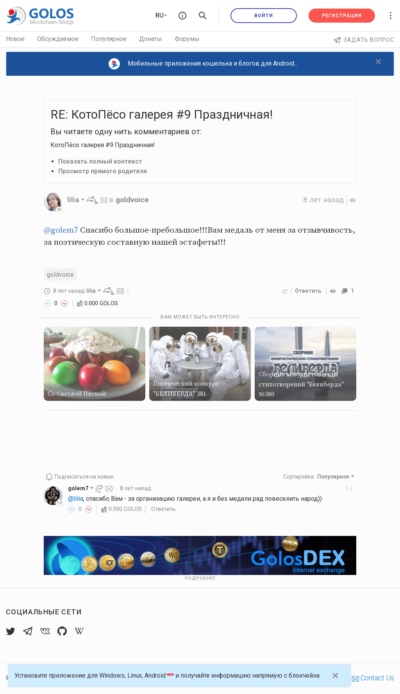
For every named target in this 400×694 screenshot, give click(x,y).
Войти (263, 15)
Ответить (308, 291)
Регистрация (342, 15)
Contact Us (373, 678)
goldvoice (132, 199)
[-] (349, 488)
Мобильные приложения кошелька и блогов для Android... (203, 63)
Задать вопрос (364, 40)
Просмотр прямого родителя (102, 171)
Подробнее (200, 578)
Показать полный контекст (100, 161)
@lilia (75, 498)
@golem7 (61, 230)
